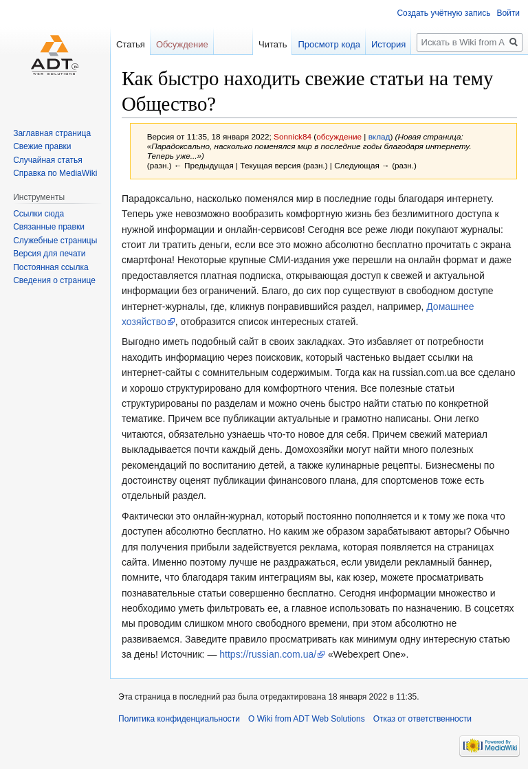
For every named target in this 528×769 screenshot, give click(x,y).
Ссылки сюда (38, 214)
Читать (272, 44)
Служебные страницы (55, 240)
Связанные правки (49, 227)
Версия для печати (49, 253)
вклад (379, 136)
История (388, 44)
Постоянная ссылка (50, 267)
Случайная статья (47, 160)
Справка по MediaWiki (55, 173)
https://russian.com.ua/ (267, 654)
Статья (130, 44)
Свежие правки (42, 146)
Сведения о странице (54, 280)
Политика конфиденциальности (179, 719)
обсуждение (339, 136)
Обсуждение (182, 44)
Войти (508, 13)
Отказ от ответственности (422, 719)
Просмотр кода (329, 44)
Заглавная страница (52, 133)
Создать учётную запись (443, 13)
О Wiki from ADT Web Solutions (306, 719)
